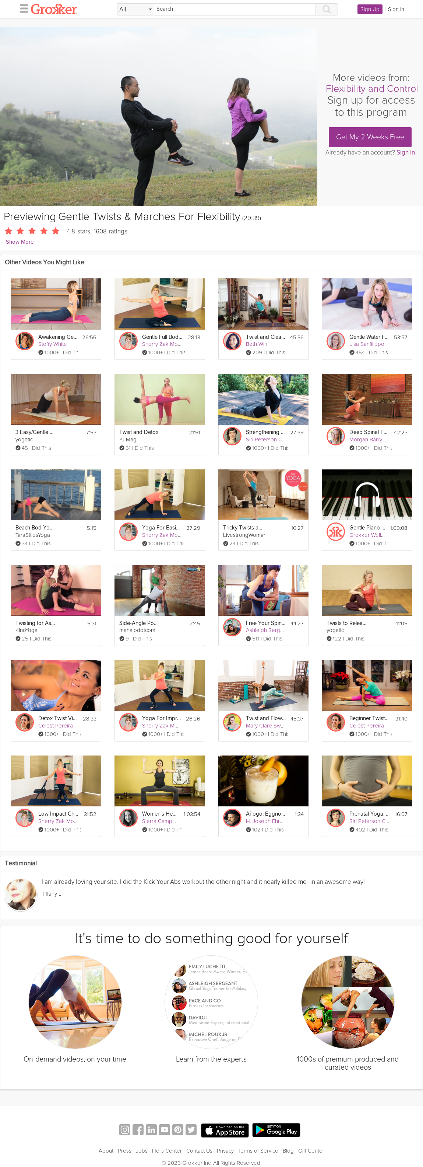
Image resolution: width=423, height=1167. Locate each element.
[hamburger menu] (22, 8)
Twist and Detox (138, 432)
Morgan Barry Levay (373, 439)
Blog (288, 1150)
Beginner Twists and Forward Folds (369, 718)
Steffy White (52, 344)
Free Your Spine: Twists (266, 623)
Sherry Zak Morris (163, 344)
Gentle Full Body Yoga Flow (162, 337)
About (106, 1150)
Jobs (142, 1150)
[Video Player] (158, 116)
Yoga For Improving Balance (161, 718)
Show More (20, 242)
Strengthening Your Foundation (266, 432)
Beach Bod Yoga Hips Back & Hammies (35, 528)
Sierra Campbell (161, 821)
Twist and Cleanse (266, 337)
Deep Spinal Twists (369, 432)
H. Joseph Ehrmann (269, 821)
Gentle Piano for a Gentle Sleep (367, 528)
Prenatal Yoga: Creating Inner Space (369, 814)
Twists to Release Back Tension (347, 623)
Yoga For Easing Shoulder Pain (162, 528)
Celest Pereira (55, 725)
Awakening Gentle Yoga (58, 337)
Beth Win (256, 344)
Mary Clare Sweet (267, 725)
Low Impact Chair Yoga (58, 814)
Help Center (167, 1150)
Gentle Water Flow (369, 337)
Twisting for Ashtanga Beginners (35, 623)
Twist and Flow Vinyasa (266, 718)
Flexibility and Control (372, 89)
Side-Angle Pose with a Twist (139, 623)
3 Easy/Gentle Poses (35, 432)
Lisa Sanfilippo (366, 344)
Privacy (225, 1150)
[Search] (235, 9)
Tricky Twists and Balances (243, 528)
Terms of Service (258, 1150)
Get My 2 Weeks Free (370, 137)
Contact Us (199, 1150)
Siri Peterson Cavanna (272, 439)
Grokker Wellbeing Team (379, 535)
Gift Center (311, 1150)
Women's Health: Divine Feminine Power (160, 814)
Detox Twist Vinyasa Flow (58, 718)
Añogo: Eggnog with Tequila (266, 814)
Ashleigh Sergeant (268, 630)
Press (124, 1150)
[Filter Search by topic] (135, 9)
